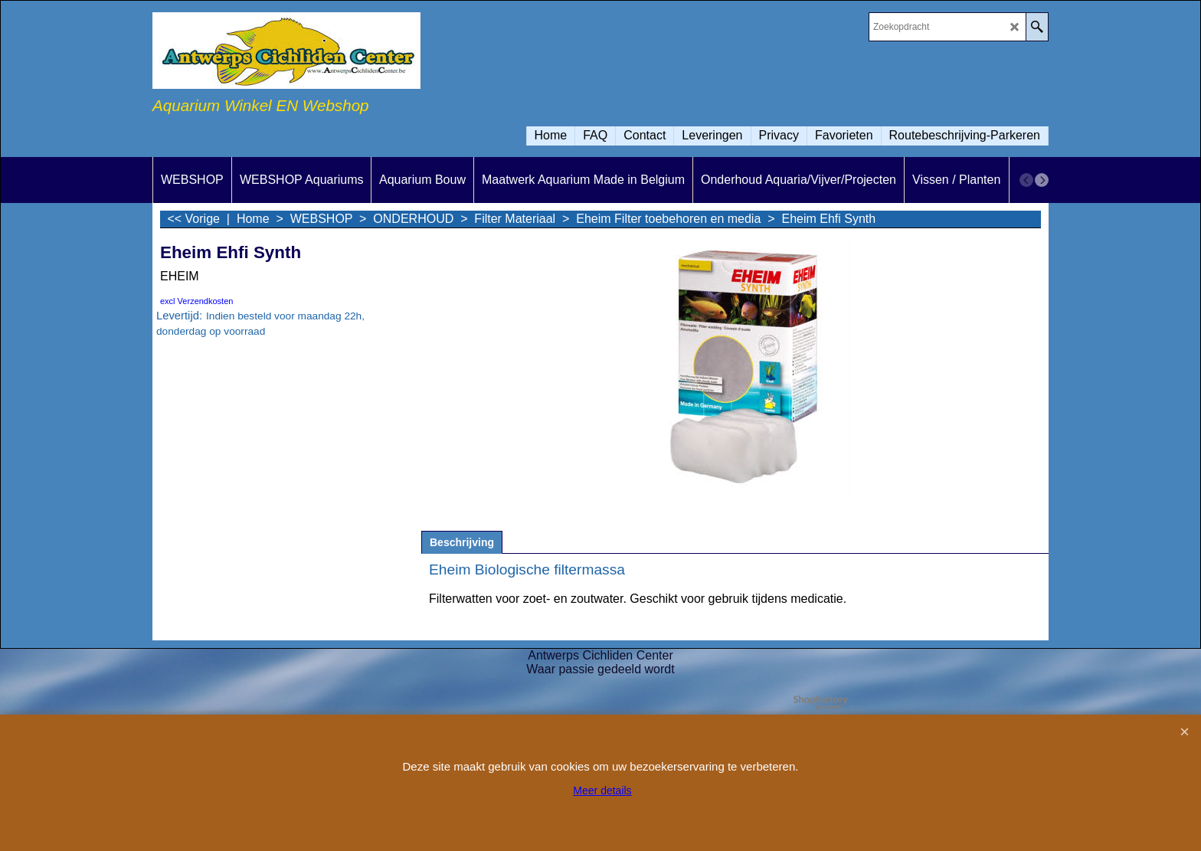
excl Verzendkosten (196, 301)
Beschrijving (462, 542)
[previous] (1026, 180)
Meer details (602, 790)
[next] (1042, 180)
